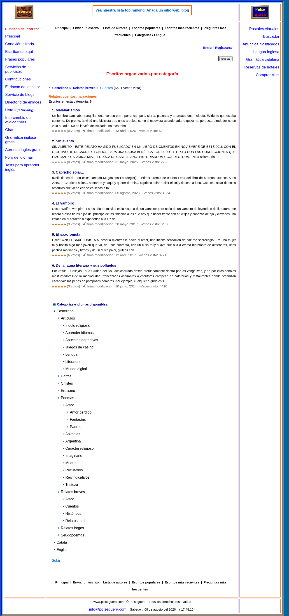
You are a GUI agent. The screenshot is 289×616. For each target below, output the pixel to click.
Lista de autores (115, 28)
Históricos (72, 513)
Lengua (70, 354)
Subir (56, 560)
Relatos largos (71, 528)
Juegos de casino (78, 347)
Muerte (70, 463)
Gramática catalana (262, 59)
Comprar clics (267, 75)
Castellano (60, 88)
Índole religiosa (76, 325)
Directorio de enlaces (23, 102)
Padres (74, 427)
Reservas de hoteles (261, 67)
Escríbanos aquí (19, 51)
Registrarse (224, 47)
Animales (71, 434)
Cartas (64, 376)
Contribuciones (18, 79)
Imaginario (72, 456)
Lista (19, 110)
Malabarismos (68, 110)
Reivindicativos (76, 477)
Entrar (207, 47)
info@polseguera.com (108, 609)
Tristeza (70, 485)
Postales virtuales (264, 29)
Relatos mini (74, 521)
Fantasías (76, 419)
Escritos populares (146, 28)
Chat (9, 130)
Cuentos (71, 506)
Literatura (72, 362)
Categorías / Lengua (150, 35)
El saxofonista (68, 235)
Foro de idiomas (19, 157)
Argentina (72, 441)
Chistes (65, 383)
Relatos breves (84, 88)
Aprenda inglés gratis (23, 150)
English (61, 550)
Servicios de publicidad (15, 69)
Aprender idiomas (78, 333)
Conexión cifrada (19, 44)
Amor (68, 405)
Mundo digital (75, 369)
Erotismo (66, 391)
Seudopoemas (71, 535)
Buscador (271, 36)
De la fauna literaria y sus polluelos (86, 266)
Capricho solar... (70, 172)
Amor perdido (79, 412)
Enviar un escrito (86, 28)
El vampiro (65, 203)
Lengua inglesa (266, 52)
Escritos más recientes (182, 28)
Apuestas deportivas (80, 340)
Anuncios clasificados (260, 44)
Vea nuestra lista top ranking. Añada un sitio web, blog (142, 10)
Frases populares (20, 59)
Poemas (66, 398)
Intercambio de (17, 119)
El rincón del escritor (22, 87)
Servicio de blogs (19, 94)
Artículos (66, 318)
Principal (12, 36)
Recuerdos (73, 470)
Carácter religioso (78, 448)
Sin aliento (65, 141)
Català (60, 542)
